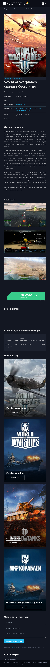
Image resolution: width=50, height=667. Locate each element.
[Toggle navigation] (4, 3)
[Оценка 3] (9, 79)
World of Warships (15, 473)
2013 (16, 100)
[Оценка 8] (18, 79)
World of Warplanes (16, 408)
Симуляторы (17, 9)
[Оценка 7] (16, 79)
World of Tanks (13, 538)
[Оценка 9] (19, 79)
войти (13, 647)
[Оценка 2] (7, 79)
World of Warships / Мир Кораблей (24, 602)
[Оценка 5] (12, 79)
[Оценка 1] (5, 79)
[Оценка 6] (14, 79)
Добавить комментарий (14, 641)
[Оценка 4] (10, 79)
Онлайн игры (26, 110)
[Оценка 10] (21, 79)
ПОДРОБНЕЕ (16, 412)
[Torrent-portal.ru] (18, 3)
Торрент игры (8, 9)
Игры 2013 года (29, 108)
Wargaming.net (20, 104)
